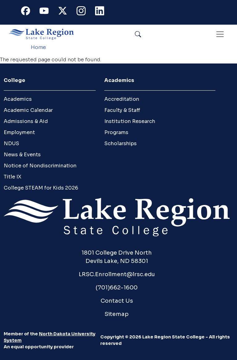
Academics (18, 99)
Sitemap (117, 314)
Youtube (47, 12)
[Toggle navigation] (220, 34)
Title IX (12, 177)
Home (38, 47)
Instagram (84, 12)
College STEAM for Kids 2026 (41, 188)
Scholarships (120, 143)
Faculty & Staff (122, 110)
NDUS (11, 143)
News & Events (22, 154)
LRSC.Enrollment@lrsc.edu (117, 274)
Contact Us (117, 300)
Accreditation (121, 99)
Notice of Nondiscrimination (40, 165)
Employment (19, 132)
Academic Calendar (28, 110)
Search (152, 34)
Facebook (28, 12)
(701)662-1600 (117, 287)
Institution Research (129, 121)
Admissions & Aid (26, 121)
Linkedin (102, 12)
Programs (116, 132)
